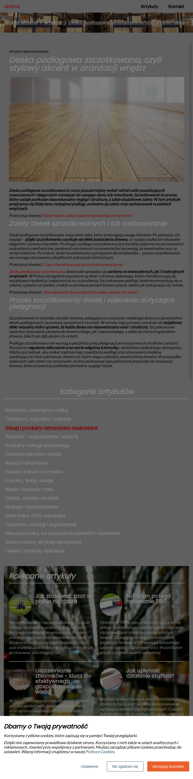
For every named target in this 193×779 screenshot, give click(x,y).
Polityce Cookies (99, 751)
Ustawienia (89, 766)
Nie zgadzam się (125, 766)
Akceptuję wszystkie (168, 766)
